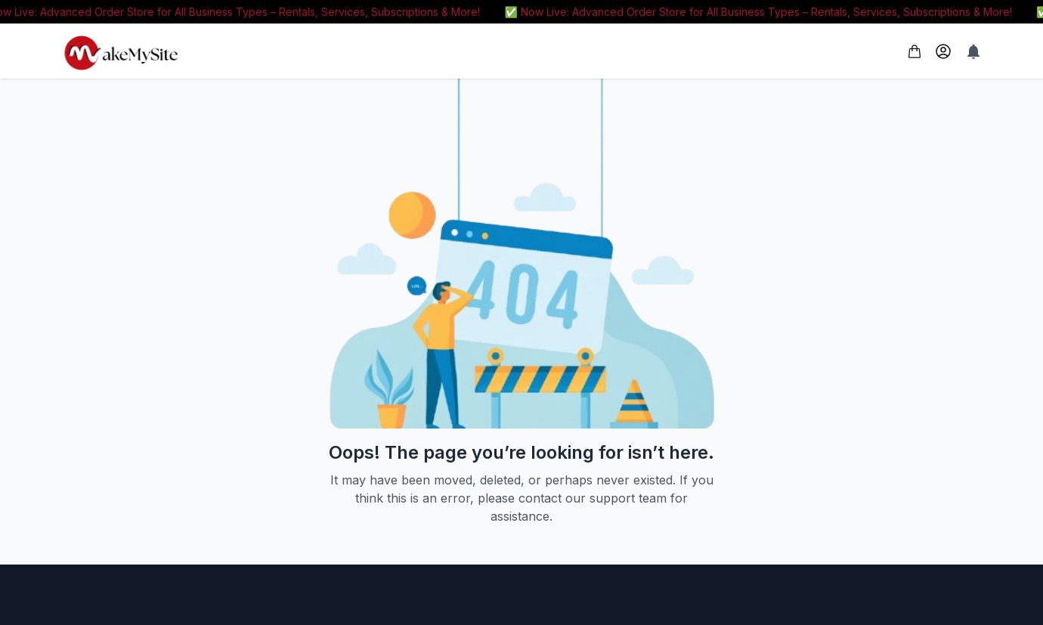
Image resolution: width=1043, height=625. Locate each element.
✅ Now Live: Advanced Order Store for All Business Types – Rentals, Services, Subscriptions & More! (761, 11)
